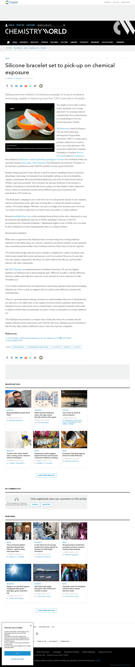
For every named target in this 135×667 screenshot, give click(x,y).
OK (17, 653)
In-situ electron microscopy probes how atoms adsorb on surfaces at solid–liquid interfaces (46, 548)
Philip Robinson (69, 422)
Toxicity (77, 347)
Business (10, 410)
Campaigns (57, 652)
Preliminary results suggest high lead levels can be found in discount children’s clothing (46, 455)
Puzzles (43, 48)
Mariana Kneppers (73, 420)
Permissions (65, 641)
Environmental (18, 347)
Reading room (34, 48)
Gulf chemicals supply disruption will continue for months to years (45, 588)
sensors (67, 347)
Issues (34, 627)
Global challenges (88, 652)
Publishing (107, 2)
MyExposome (63, 128)
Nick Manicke (15, 269)
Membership (125, 2)
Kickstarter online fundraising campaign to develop (41, 159)
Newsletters (18, 48)
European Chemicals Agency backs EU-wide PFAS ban (73, 454)
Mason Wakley (16, 420)
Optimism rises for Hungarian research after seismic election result (73, 588)
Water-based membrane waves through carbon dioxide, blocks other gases (45, 415)
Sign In (11, 25)
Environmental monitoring (38, 347)
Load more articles (46, 475)
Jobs (25, 48)
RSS (53, 627)
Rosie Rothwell (16, 598)
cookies (98, 660)
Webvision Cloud (125, 665)
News (7, 58)
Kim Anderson (77, 156)
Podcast (65, 410)
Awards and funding (71, 652)
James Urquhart (17, 463)
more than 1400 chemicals (33, 163)
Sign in (35, 504)
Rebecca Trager (14, 78)
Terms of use (41, 641)
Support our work (105, 652)
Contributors (44, 627)
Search (64, 25)
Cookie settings (17, 659)
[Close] (30, 625)
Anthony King (44, 596)
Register (20, 25)
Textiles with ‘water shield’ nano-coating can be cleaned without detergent (18, 455)
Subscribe (30, 25)
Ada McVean (43, 423)
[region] (17, 643)
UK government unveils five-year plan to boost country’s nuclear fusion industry (73, 547)
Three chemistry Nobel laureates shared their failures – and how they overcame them (16, 548)
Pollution (56, 347)
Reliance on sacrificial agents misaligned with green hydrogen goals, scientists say (18, 589)
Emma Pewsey (68, 424)
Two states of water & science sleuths (71, 414)
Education (116, 2)
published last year (22, 216)
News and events (43, 652)
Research (38, 410)
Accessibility (53, 641)
